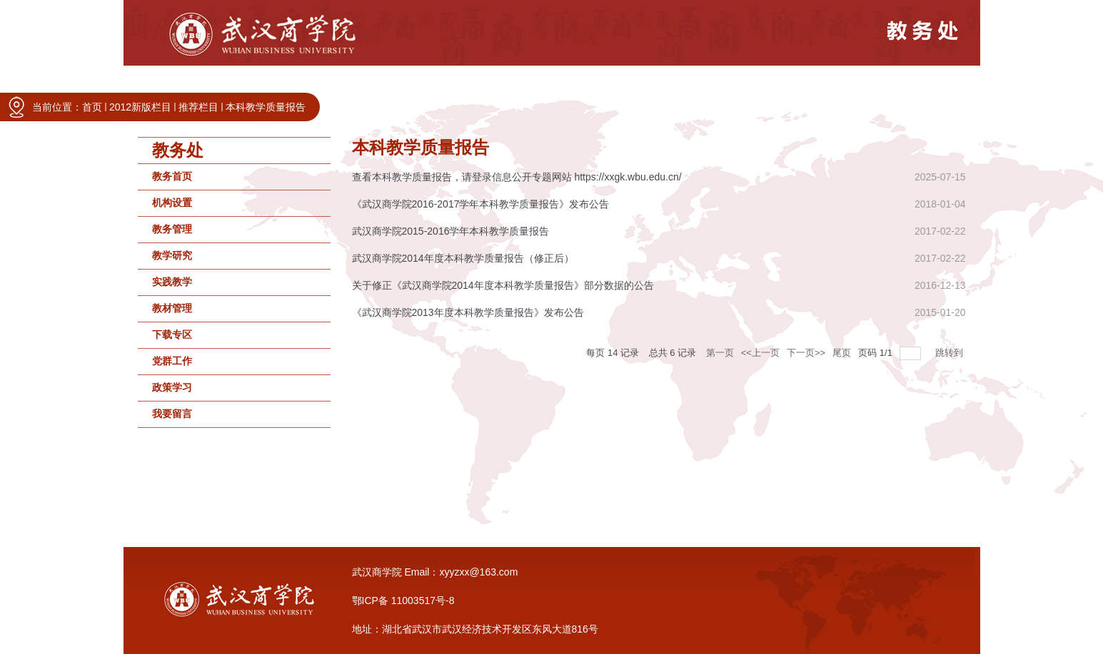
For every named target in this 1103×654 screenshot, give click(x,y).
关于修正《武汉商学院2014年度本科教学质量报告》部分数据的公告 (503, 285)
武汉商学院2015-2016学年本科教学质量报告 (451, 231)
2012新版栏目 (140, 107)
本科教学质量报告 (266, 107)
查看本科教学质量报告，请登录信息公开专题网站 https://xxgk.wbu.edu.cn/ (517, 177)
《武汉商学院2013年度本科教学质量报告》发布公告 (468, 312)
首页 (92, 107)
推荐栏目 (198, 107)
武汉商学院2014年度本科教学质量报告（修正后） (463, 258)
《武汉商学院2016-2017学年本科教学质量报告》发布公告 (481, 204)
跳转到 (950, 352)
